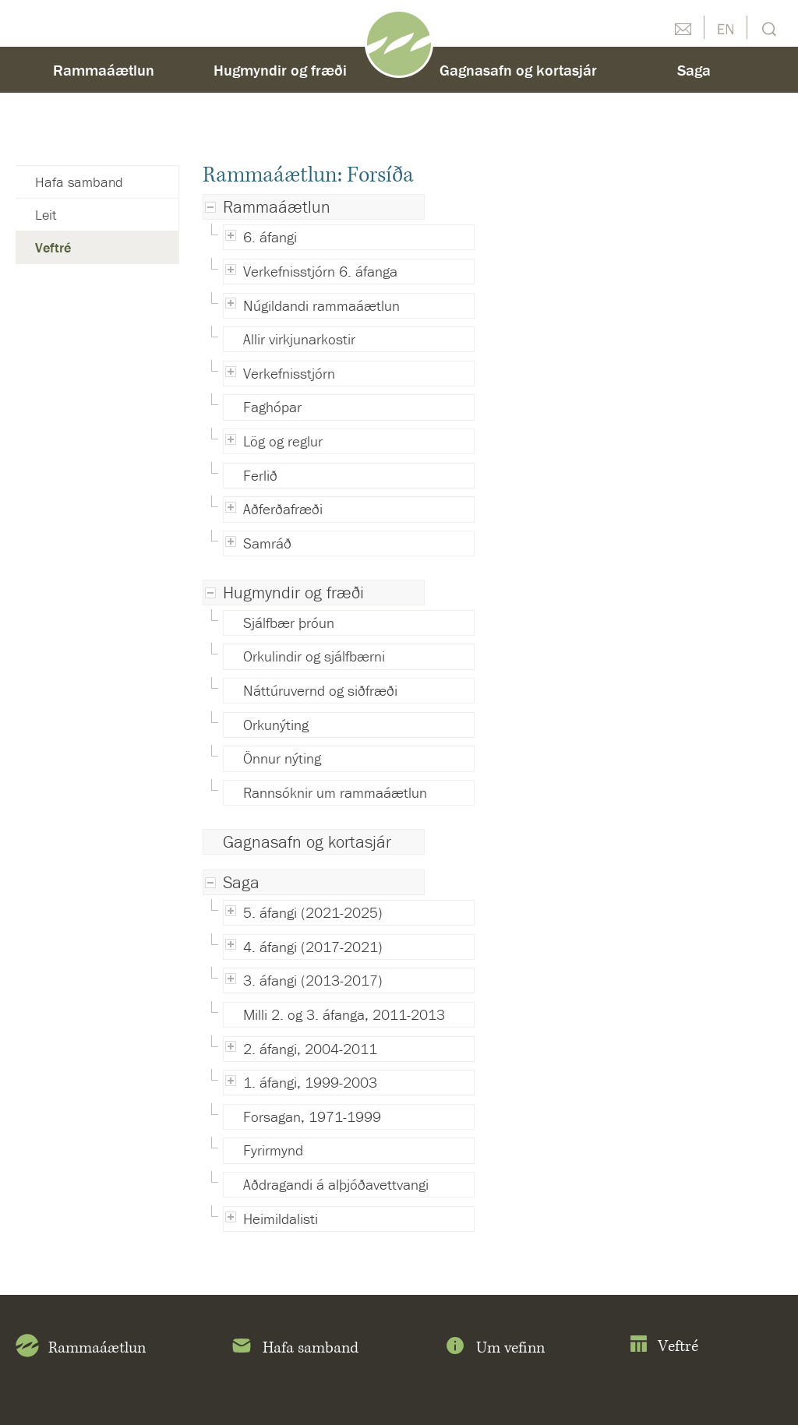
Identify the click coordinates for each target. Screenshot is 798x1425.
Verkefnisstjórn (289, 373)
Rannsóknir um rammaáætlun (335, 792)
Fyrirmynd (273, 1150)
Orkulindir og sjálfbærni (314, 656)
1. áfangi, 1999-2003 (310, 1082)
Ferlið (260, 475)
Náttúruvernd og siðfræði (320, 690)
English (725, 27)
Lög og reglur (283, 441)
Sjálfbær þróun (288, 622)
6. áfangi (270, 237)
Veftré (53, 247)
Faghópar (272, 406)
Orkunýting (276, 724)
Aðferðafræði (283, 508)
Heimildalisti (280, 1218)
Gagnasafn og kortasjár (307, 841)
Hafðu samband (683, 27)
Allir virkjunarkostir (299, 339)
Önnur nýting (282, 758)
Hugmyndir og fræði (293, 592)
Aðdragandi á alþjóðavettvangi (336, 1184)
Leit (767, 27)
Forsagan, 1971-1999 (312, 1116)
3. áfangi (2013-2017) (313, 980)
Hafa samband (79, 182)
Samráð (267, 543)
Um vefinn (494, 1348)
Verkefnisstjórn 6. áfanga (320, 271)
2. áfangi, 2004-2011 (310, 1048)
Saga (241, 882)
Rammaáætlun (276, 206)
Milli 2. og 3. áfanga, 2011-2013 (344, 1014)
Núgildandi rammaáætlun (321, 305)
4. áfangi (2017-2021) (313, 946)
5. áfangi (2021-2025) (313, 912)
